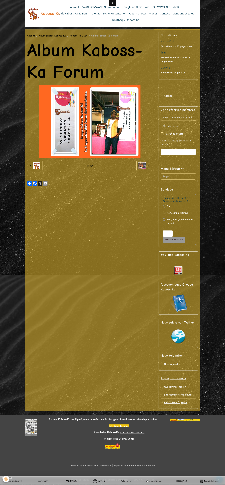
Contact (165, 13)
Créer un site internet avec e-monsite (89, 466)
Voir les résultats (174, 239)
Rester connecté (174, 133)
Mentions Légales (183, 13)
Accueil (74, 7)
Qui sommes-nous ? (175, 387)
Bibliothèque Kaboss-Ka (124, 20)
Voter (168, 233)
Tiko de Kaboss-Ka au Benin (72, 13)
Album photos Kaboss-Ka (52, 35)
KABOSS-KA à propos (176, 403)
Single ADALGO (133, 7)
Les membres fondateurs (178, 395)
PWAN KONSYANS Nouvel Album (101, 7)
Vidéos (153, 13)
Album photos (138, 13)
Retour (89, 165)
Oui (168, 206)
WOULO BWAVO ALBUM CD (162, 7)
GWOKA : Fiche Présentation (109, 13)
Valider (178, 151)
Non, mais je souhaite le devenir (180, 221)
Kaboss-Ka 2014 (78, 35)
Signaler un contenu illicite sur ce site (135, 466)
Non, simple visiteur (177, 213)
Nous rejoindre (172, 364)
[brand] (38, 13)
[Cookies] (6, 479)
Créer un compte (169, 140)
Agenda (168, 95)
